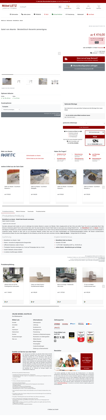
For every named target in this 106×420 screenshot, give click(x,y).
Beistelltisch (85, 233)
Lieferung (35, 329)
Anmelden (14, 329)
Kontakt (14, 327)
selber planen (25, 14)
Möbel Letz (3, 20)
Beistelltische (16, 20)
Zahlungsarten (37, 327)
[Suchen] (59, 7)
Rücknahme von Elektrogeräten (41, 341)
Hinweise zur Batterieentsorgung (41, 339)
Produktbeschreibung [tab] (8, 216)
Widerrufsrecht (37, 344)
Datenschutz (15, 337)
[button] (78, 7)
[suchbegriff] (38, 7)
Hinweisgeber (36, 348)
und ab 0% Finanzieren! (53, 1)
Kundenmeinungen (17, 341)
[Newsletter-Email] (68, 373)
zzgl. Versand (102, 56)
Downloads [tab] (30, 216)
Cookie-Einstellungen (38, 351)
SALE (46, 14)
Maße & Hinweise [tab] (20, 216)
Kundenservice (37, 332)
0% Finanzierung (70, 14)
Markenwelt (80, 14)
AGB (13, 332)
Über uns (14, 344)
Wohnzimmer (9, 20)
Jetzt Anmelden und (73, 147)
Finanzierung (36, 337)
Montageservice (37, 334)
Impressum (15, 334)
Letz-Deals (90, 14)
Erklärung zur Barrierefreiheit (40, 353)
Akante (21, 20)
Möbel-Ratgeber (37, 346)
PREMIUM (37, 14)
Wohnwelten (14, 14)
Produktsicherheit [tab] (40, 216)
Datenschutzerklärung (62, 387)
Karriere (14, 339)
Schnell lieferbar (57, 14)
